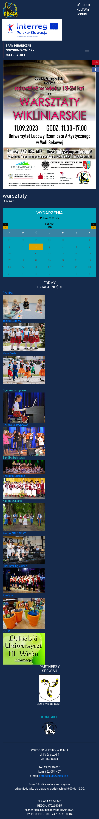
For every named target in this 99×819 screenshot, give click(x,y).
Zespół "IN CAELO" (14, 533)
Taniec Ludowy (12, 321)
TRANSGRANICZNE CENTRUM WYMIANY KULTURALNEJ (19, 50)
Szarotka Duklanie (14, 476)
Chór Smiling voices (15, 566)
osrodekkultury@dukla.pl (54, 776)
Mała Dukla (9, 353)
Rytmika (8, 292)
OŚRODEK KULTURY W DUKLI (83, 9)
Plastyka (8, 595)
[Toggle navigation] (87, 50)
